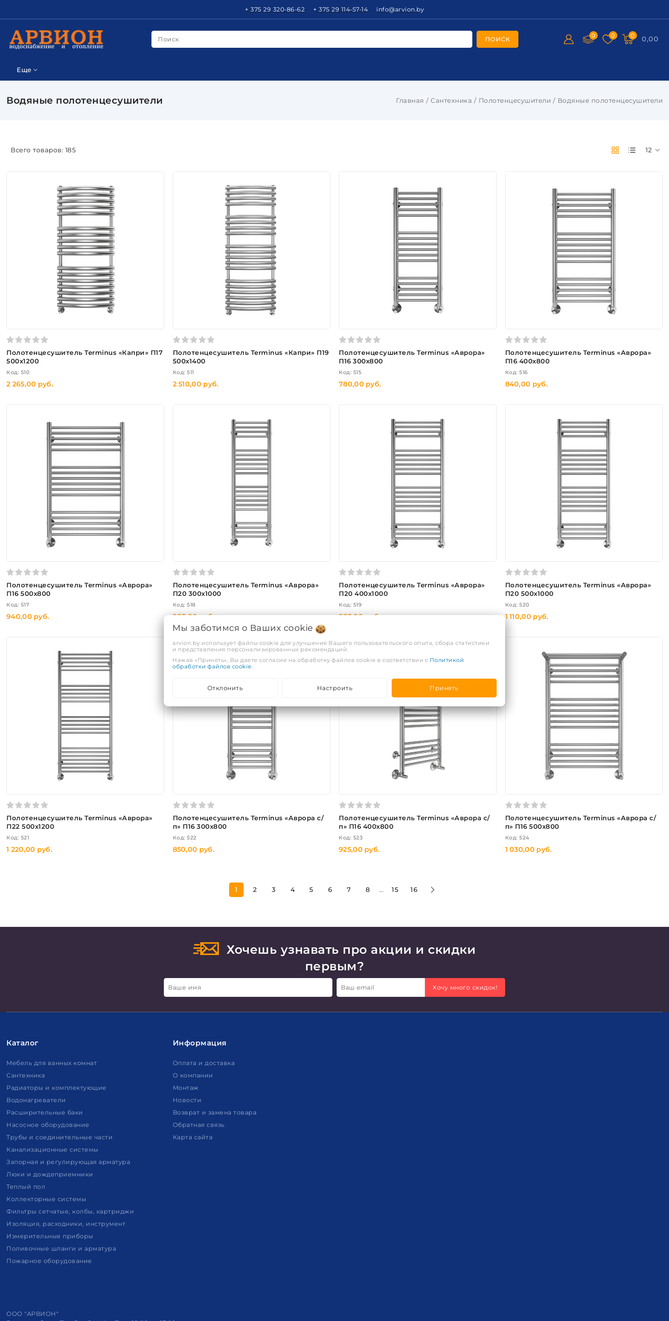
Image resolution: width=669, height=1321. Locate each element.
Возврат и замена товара (216, 1145)
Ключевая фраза (37, 167)
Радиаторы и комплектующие (57, 1120)
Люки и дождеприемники (50, 1207)
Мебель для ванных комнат (52, 1096)
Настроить (335, 688)
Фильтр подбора (38, 146)
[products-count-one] (632, 150)
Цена (16, 210)
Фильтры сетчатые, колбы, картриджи (71, 1244)
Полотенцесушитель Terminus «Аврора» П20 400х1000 (457, 526)
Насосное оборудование (48, 1157)
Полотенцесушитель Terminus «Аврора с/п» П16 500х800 (591, 727)
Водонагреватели (37, 1133)
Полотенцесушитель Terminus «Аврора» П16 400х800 (591, 325)
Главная (410, 100)
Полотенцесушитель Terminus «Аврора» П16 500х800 (187, 526)
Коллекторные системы (47, 1232)
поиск (168, 39)
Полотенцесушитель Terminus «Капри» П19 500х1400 (322, 325)
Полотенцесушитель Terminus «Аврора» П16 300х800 (457, 325)
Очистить (62, 931)
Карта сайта (194, 1170)
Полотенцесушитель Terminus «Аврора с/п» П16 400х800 (457, 727)
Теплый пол (26, 1219)
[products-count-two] (615, 150)
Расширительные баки (45, 1145)
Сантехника (451, 100)
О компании (194, 1108)
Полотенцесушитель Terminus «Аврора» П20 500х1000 (591, 526)
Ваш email (358, 1021)
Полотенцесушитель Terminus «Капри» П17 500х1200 (187, 325)
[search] (498, 39)
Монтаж (187, 1120)
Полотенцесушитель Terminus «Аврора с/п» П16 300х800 (322, 727)
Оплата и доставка (205, 1096)
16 (477, 795)
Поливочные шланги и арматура (62, 1281)
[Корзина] (650, 39)
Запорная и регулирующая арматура (69, 1195)
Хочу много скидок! (465, 1021)
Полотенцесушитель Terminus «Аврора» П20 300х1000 (322, 526)
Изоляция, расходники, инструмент (67, 1256)
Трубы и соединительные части (60, 1170)
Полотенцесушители (515, 100)
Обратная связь (200, 1157)
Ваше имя (184, 1021)
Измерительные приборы (50, 1269)
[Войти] (568, 39)
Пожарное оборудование (50, 1294)
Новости (188, 1133)
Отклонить (225, 688)
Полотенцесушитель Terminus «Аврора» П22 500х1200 (187, 727)
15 (458, 795)
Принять (444, 688)
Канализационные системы (53, 1182)
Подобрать (62, 911)
